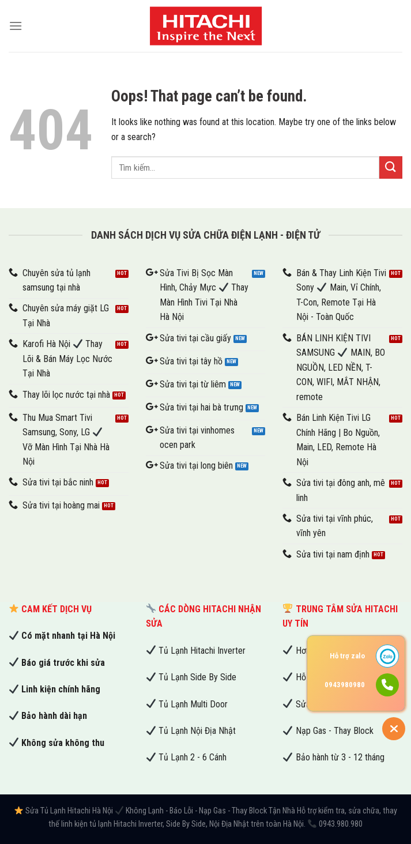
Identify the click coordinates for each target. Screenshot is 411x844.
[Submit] (390, 167)
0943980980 (345, 684)
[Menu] (15, 26)
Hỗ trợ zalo (347, 655)
